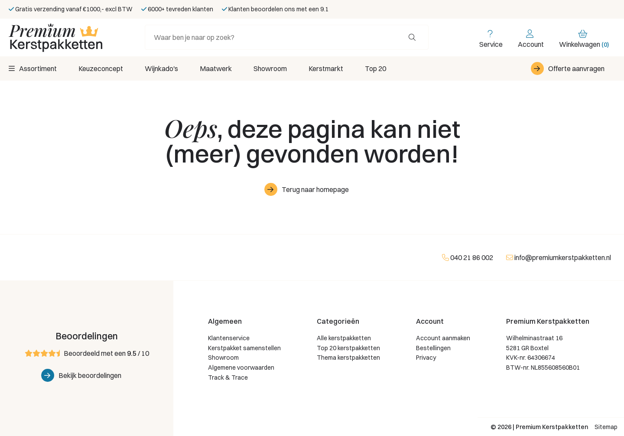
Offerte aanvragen (576, 68)
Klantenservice (229, 338)
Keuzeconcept (100, 68)
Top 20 (375, 68)
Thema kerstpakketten (348, 357)
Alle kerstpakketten (344, 338)
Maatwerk (216, 68)
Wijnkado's (161, 68)
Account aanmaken (443, 338)
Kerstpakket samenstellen (244, 348)
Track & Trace (228, 377)
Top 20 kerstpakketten (348, 348)
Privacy (426, 357)
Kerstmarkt (326, 68)
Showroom (270, 68)
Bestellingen (433, 348)
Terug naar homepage (315, 189)
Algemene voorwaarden (241, 367)
